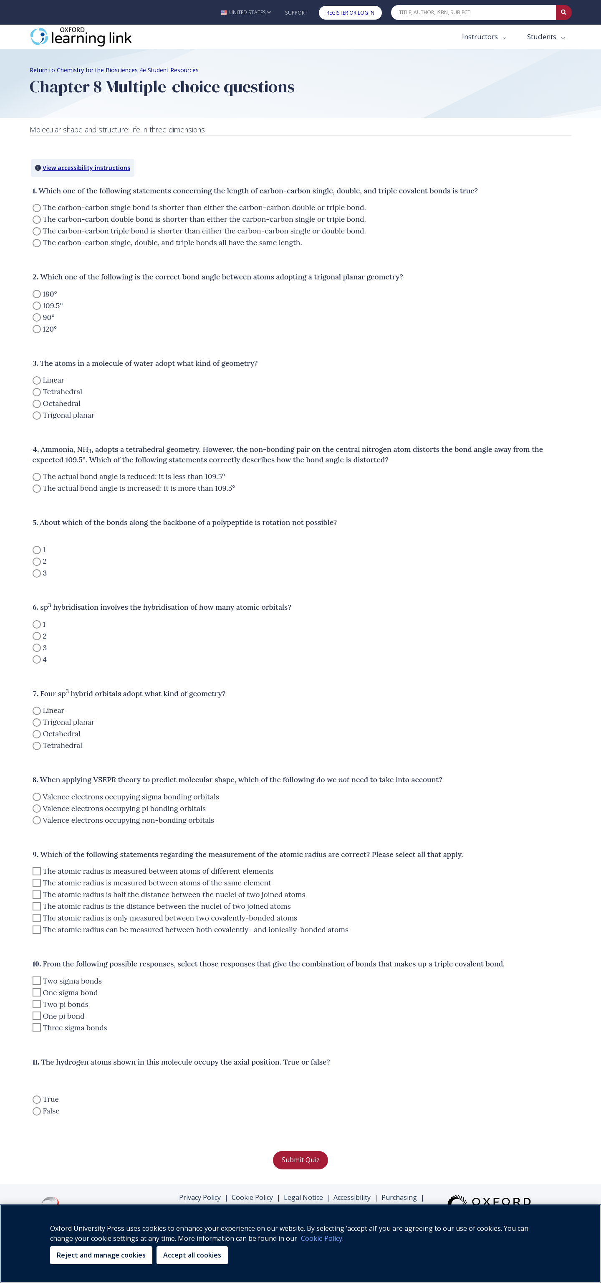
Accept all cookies (192, 1255)
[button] (245, 12)
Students (542, 36)
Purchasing (399, 1197)
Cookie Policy (252, 1197)
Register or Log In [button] (350, 12)
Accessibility (352, 1197)
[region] (300, 1243)
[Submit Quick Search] (564, 12)
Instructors (481, 36)
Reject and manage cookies (101, 1255)
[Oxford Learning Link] (92, 37)
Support (296, 12)
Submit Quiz (301, 1159)
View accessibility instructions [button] (86, 168)
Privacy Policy (200, 1197)
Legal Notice (303, 1197)
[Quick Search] (473, 12)
